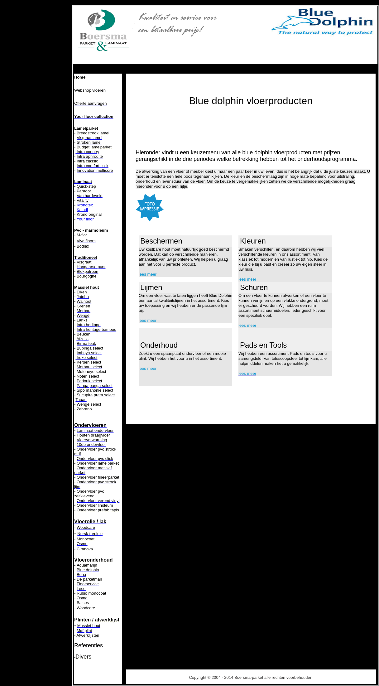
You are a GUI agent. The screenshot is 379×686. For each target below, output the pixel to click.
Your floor (85, 219)
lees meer (147, 274)
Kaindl (82, 209)
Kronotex (85, 205)
